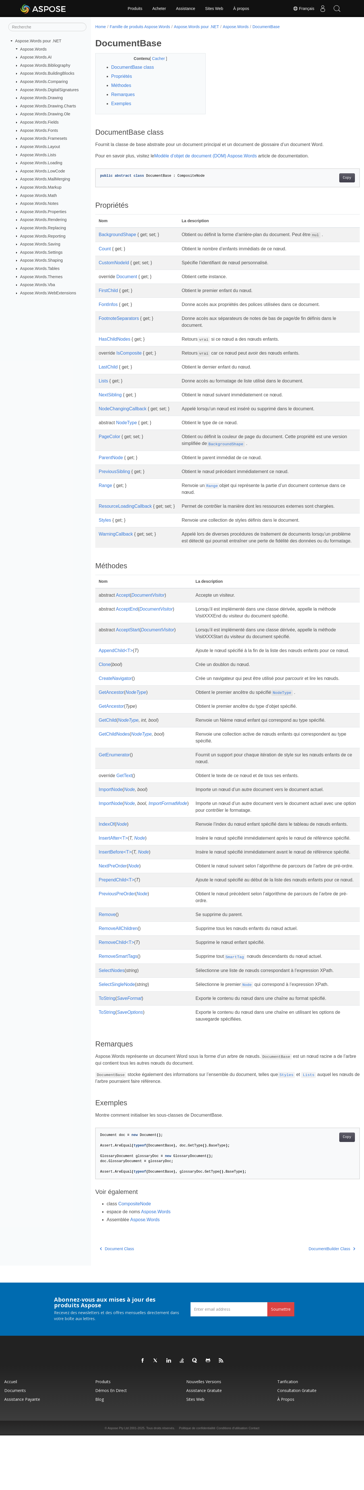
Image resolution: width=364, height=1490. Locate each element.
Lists (103, 380)
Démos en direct (111, 1445)
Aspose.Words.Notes (39, 203)
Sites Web (214, 8)
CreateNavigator (115, 692)
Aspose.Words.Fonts (39, 130)
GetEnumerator (114, 775)
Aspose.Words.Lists (38, 154)
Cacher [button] (155, 58)
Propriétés (121, 76)
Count (105, 248)
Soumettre (281, 1363)
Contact (254, 1482)
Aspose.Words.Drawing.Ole (45, 114)
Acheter (159, 8)
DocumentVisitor (148, 602)
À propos (241, 8)
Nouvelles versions (203, 1436)
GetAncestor (111, 712)
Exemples (121, 103)
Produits (135, 8)
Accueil (10, 1436)
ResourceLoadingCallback (125, 506)
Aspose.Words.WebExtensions (48, 293)
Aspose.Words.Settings (41, 252)
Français (303, 8)
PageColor (109, 436)
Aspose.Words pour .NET (38, 41)
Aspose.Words (33, 49)
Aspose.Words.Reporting (43, 236)
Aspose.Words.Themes (41, 276)
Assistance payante (22, 1453)
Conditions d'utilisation (231, 1482)
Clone (105, 678)
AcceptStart (127, 636)
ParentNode (111, 457)
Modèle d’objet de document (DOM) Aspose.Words (205, 155)
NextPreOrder (113, 906)
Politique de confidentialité (197, 1482)
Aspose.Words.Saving (40, 244)
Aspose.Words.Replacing (43, 228)
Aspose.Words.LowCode (42, 171)
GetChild (107, 740)
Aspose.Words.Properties (43, 211)
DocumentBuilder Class (313, 1303)
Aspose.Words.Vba (37, 284)
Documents (15, 1445)
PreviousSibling (114, 471)
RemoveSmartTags (118, 1010)
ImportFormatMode (167, 823)
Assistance (185, 8)
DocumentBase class (132, 67)
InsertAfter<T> (113, 865)
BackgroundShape (117, 234)
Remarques (123, 94)
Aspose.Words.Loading (41, 163)
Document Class (117, 1303)
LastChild (108, 367)
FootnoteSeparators (119, 318)
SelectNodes (112, 1025)
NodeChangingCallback (122, 408)
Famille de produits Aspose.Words (140, 26)
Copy (328, 178)
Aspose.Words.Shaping (41, 260)
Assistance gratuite (204, 1445)
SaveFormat (129, 1052)
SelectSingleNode (117, 1039)
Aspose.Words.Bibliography (45, 65)
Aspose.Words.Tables (40, 268)
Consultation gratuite (297, 1445)
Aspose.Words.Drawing (41, 97)
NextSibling (110, 394)
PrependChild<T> (116, 927)
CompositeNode (134, 1258)
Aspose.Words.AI (36, 57)
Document (126, 276)
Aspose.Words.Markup (40, 187)
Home (100, 26)
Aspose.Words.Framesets (43, 138)
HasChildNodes (114, 339)
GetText (124, 796)
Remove (107, 969)
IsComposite (129, 353)
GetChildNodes (114, 754)
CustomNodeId (114, 262)
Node (129, 810)
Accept (123, 602)
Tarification (287, 1436)
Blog (99, 1453)
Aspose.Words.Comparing (44, 81)
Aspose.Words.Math (38, 195)
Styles (105, 520)
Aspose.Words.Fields (39, 122)
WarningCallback (116, 534)
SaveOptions (130, 1066)
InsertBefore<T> (115, 886)
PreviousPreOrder (117, 948)
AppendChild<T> (116, 657)
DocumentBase (266, 26)
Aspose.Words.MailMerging (45, 179)
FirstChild (108, 290)
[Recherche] (47, 27)
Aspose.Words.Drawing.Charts (48, 106)
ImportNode (111, 810)
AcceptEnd (127, 615)
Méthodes (121, 85)
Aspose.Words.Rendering (43, 219)
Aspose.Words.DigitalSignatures (49, 89)
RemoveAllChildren (118, 983)
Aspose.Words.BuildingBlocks (47, 73)
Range (105, 485)
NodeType (126, 422)
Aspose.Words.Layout (40, 146)
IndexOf (107, 844)
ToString (107, 1052)
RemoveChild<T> (116, 996)
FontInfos (108, 304)
